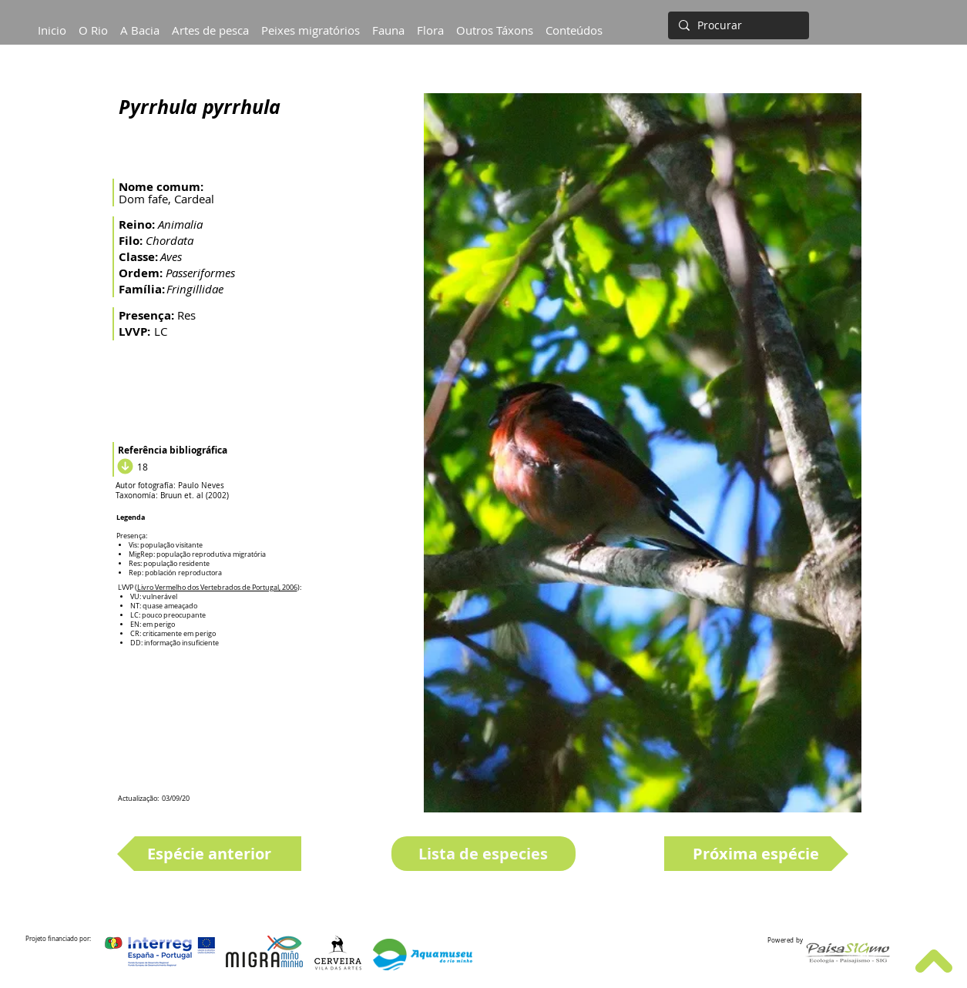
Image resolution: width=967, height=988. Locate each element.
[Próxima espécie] (756, 853)
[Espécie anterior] (209, 853)
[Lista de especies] (483, 853)
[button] (140, 23)
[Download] (123, 466)
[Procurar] (737, 25)
